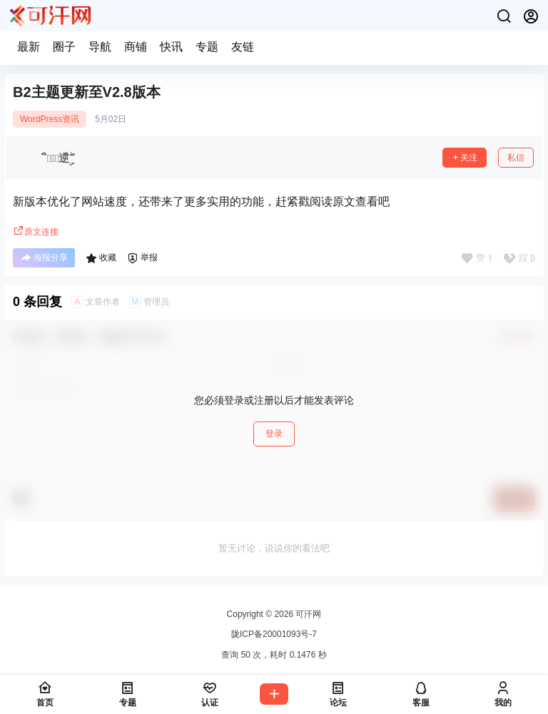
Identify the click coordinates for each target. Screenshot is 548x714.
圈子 (64, 47)
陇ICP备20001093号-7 (274, 634)
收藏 (101, 258)
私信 (515, 158)
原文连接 (36, 232)
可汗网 (307, 614)
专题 (207, 47)
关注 (464, 158)
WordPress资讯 (49, 119)
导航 (99, 47)
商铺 (135, 47)
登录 (274, 434)
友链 (242, 47)
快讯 (171, 47)
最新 (28, 47)
